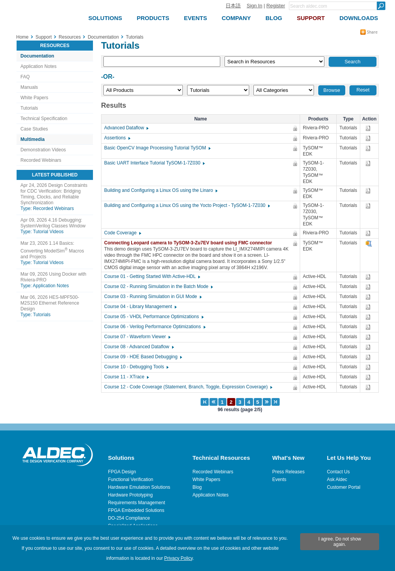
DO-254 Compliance (129, 518)
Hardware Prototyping (130, 495)
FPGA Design (122, 471)
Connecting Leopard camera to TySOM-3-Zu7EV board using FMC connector (190, 243)
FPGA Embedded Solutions (136, 510)
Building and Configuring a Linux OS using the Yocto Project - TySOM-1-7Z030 (186, 205)
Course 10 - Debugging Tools (136, 366)
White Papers (34, 97)
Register (276, 5)
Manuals (29, 87)
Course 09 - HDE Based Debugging (142, 356)
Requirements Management (136, 502)
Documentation (37, 56)
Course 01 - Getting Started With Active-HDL (151, 276)
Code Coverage (122, 233)
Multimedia (32, 139)
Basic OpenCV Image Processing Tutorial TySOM (157, 148)
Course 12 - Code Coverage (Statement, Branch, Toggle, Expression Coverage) (188, 387)
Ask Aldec (337, 479)
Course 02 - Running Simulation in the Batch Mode (158, 286)
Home (22, 37)
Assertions (117, 138)
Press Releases (288, 471)
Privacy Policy (178, 558)
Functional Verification (130, 479)
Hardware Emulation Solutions (139, 487)
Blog (197, 487)
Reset (363, 90)
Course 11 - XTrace (126, 377)
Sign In (254, 5)
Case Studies (34, 129)
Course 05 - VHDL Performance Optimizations (153, 316)
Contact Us (338, 471)
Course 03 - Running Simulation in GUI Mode (152, 296)
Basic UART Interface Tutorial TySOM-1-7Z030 (154, 163)
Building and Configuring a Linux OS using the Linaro (160, 190)
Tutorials (29, 108)
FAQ (25, 77)
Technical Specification (43, 118)
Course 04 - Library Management (140, 306)
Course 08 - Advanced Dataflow (138, 346)
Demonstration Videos (43, 149)
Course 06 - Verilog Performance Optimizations (154, 326)
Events (279, 479)
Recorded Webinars (40, 160)
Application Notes (38, 66)
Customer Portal (343, 487)
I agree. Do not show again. (339, 541)
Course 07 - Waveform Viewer (137, 336)
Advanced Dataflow (126, 127)
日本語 (233, 5)
